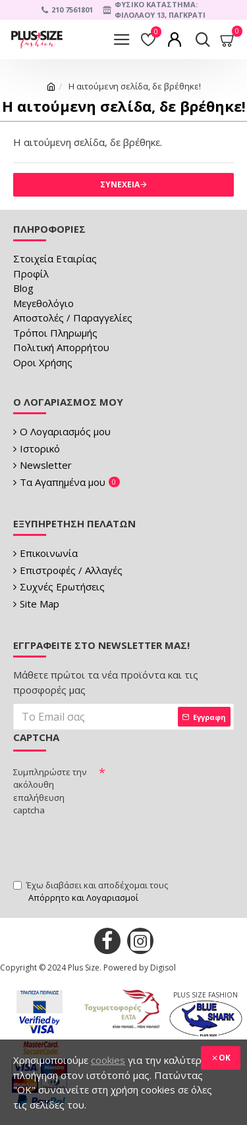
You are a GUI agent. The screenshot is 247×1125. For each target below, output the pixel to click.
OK (225, 1057)
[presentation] (113, 846)
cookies (108, 1059)
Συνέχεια (120, 184)
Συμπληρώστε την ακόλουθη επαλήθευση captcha (49, 791)
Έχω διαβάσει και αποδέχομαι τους (90, 892)
